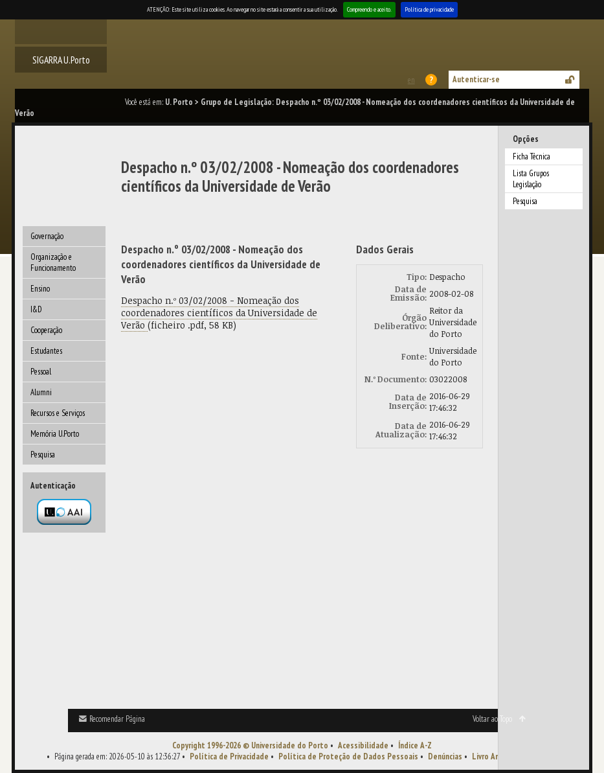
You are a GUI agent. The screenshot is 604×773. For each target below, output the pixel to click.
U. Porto (179, 102)
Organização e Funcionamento (53, 262)
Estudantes (46, 350)
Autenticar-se (476, 79)
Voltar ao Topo (492, 718)
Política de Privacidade (229, 756)
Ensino (40, 288)
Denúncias (445, 756)
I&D (36, 309)
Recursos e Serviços (57, 413)
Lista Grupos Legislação (531, 179)
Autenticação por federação (64, 512)
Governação (46, 236)
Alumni (41, 392)
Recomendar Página (117, 718)
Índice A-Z (415, 745)
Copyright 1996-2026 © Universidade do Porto (250, 745)
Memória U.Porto (54, 433)
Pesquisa (42, 454)
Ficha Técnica (531, 156)
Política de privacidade (429, 9)
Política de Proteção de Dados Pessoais (348, 756)
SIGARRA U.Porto (61, 59)
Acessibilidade (363, 745)
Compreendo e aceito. (369, 9)
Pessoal (40, 371)
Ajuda (431, 80)
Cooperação (46, 330)
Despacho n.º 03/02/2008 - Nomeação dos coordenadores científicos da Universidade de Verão (219, 312)
